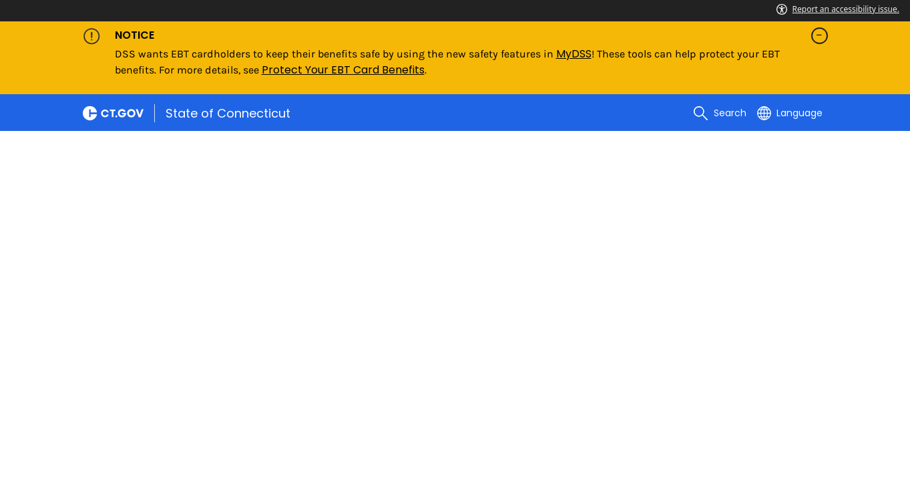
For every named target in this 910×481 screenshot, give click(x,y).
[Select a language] (790, 113)
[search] (720, 113)
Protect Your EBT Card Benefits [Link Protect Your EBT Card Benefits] (343, 69)
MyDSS (574, 53)
